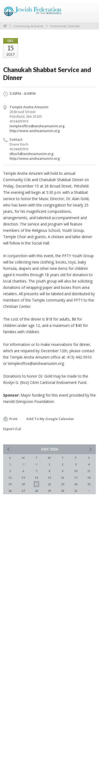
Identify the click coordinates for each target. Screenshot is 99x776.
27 (23, 490)
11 (89, 471)
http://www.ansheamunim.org (35, 130)
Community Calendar (65, 26)
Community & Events (28, 26)
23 (62, 484)
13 (23, 477)
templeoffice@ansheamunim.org (37, 126)
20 (23, 484)
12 (10, 477)
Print (10, 419)
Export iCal (12, 428)
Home (5, 26)
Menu (90, 11)
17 (75, 477)
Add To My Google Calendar (50, 418)
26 (10, 490)
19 (10, 484)
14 (36, 477)
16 (62, 477)
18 (89, 477)
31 (75, 490)
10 (75, 471)
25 (89, 484)
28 (36, 490)
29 (49, 490)
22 (49, 484)
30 (62, 490)
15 (49, 477)
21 (36, 484)
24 (75, 484)
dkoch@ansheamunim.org (32, 153)
